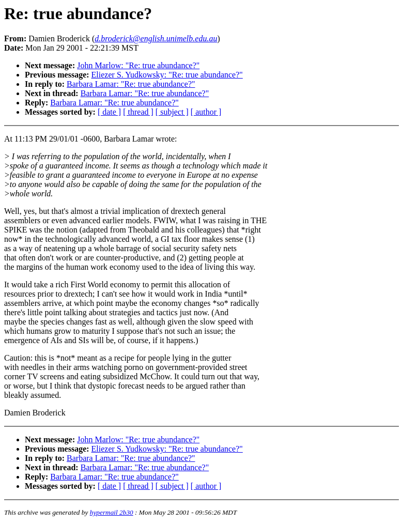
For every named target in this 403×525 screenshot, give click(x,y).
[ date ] (109, 111)
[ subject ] (172, 111)
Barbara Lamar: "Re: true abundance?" (131, 84)
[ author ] (206, 111)
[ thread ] (138, 111)
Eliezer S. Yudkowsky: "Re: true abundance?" (167, 74)
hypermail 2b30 (111, 512)
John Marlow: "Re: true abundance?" (138, 65)
